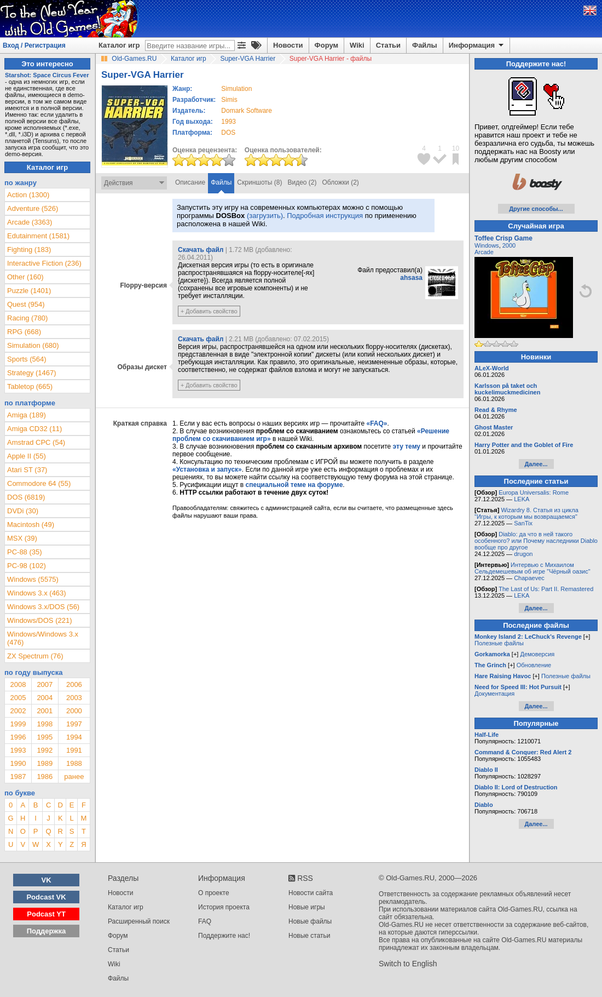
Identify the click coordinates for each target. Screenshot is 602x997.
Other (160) (25, 277)
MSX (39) (22, 538)
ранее (74, 776)
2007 (45, 684)
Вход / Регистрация (34, 45)
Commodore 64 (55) (39, 483)
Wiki (357, 45)
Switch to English (408, 963)
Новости (288, 45)
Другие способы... (536, 208)
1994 (74, 737)
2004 (45, 698)
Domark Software (246, 110)
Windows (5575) (33, 579)
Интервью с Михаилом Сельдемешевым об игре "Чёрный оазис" (532, 568)
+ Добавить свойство (209, 311)
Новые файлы (310, 921)
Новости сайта (310, 893)
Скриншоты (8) (259, 182)
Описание (190, 182)
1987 (18, 776)
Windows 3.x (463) (36, 593)
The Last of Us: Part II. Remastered (546, 589)
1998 (45, 724)
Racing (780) (27, 318)
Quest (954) (26, 304)
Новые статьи (309, 935)
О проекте (213, 893)
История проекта (224, 907)
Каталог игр (119, 45)
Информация (477, 45)
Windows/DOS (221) (39, 620)
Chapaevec (529, 578)
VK (46, 880)
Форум (326, 45)
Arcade (484, 252)
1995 (45, 737)
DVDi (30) (22, 511)
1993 (228, 121)
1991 (74, 750)
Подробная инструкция (325, 215)
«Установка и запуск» (207, 469)
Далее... (535, 464)
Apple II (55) (26, 456)
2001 (45, 711)
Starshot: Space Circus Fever (47, 75)
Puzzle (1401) (29, 291)
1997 (74, 724)
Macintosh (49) (30, 524)
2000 (74, 711)
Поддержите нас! (224, 935)
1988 (74, 763)
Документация (494, 693)
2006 (74, 684)
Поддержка (46, 931)
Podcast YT (46, 914)
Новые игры (306, 907)
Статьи (388, 45)
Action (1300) (28, 195)
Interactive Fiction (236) (44, 263)
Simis (229, 100)
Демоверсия (537, 654)
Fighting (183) (29, 249)
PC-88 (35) (24, 552)
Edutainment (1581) (38, 236)
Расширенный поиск (139, 921)
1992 (45, 750)
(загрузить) (265, 215)
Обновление (534, 665)
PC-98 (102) (26, 565)
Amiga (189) (26, 415)
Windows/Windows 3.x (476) (42, 638)
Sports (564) (27, 359)
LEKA (521, 499)
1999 (18, 724)
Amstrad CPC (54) (36, 442)
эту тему (406, 446)
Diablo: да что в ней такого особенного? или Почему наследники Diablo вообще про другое (536, 541)
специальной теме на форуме (294, 485)
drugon (523, 554)
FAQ (204, 921)
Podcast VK (46, 897)
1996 (18, 737)
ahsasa (411, 278)
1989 (45, 763)
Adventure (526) (32, 208)
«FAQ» (376, 423)
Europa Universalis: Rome (534, 492)
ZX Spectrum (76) (35, 656)
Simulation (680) (33, 345)
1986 (45, 776)
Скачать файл (200, 250)
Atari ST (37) (27, 470)
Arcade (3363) (29, 222)
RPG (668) (24, 332)
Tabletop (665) (30, 386)
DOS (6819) (26, 497)
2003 (74, 698)
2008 (18, 684)
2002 (18, 711)
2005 (18, 698)
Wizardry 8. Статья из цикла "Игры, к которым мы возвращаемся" (526, 513)
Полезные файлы (499, 643)
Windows (486, 245)
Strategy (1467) (31, 373)
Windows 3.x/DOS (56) (43, 607)
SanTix (523, 523)
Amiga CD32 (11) (34, 429)
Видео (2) (301, 182)
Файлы (424, 45)
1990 (18, 763)
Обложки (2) (340, 182)
